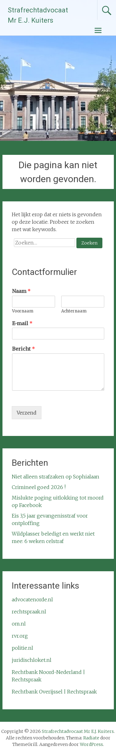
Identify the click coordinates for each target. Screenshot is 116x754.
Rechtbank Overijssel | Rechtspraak (54, 692)
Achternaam (74, 311)
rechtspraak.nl (29, 611)
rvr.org (20, 636)
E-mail (22, 323)
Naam (21, 291)
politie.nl (22, 648)
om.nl (19, 624)
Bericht (23, 349)
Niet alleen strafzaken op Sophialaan (55, 476)
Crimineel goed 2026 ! (39, 487)
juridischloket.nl (31, 660)
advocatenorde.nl (32, 599)
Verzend (27, 413)
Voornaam (22, 311)
